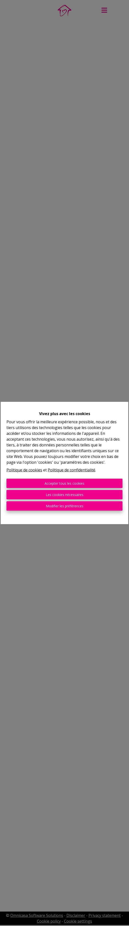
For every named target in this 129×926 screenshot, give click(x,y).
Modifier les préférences (64, 506)
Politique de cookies (24, 470)
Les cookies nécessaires (64, 494)
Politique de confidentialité (71, 470)
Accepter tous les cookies (64, 483)
